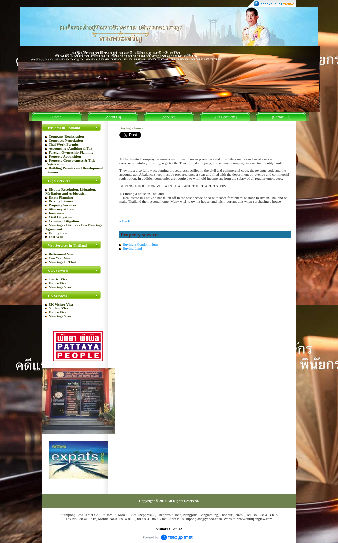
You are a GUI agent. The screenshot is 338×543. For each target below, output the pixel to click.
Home (56, 117)
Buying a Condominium (140, 244)
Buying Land (132, 248)
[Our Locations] (225, 117)
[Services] (169, 117)
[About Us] (113, 117)
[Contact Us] (281, 117)
